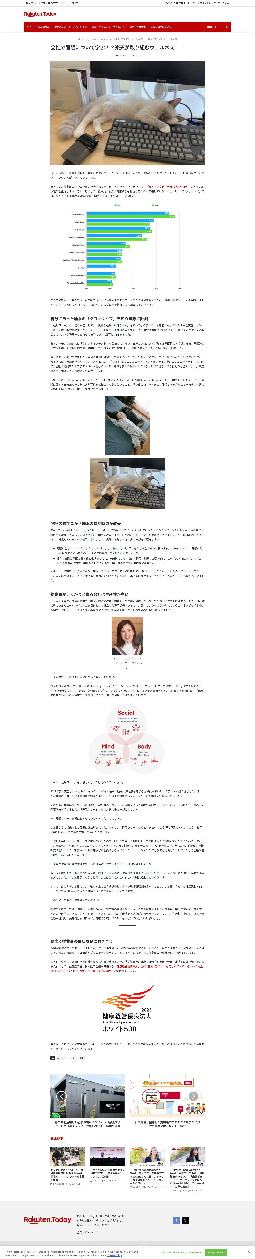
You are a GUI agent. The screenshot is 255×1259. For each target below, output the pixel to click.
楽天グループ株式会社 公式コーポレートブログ (52, 3)
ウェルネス (62, 1058)
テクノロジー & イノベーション (71, 26)
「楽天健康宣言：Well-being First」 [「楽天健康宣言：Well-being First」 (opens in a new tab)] (168, 186)
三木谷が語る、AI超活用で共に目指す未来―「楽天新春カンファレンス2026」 (107, 1173)
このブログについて (161, 26)
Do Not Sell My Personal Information (182, 1252)
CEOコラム (44, 26)
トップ (29, 26)
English (226, 3)
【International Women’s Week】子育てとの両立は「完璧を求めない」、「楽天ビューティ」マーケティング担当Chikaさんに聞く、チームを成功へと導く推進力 (187, 1178)
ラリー (73, 1058)
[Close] (249, 1252)
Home (83, 39)
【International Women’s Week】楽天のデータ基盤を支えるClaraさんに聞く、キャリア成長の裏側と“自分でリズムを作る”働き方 (147, 1176)
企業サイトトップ (206, 3)
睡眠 (81, 1058)
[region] (127, 1252)
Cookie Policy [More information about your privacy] (114, 1255)
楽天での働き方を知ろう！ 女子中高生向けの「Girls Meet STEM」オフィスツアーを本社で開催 (67, 1175)
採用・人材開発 (137, 26)
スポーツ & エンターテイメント (108, 26)
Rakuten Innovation (102, 39)
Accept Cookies (216, 1252)
